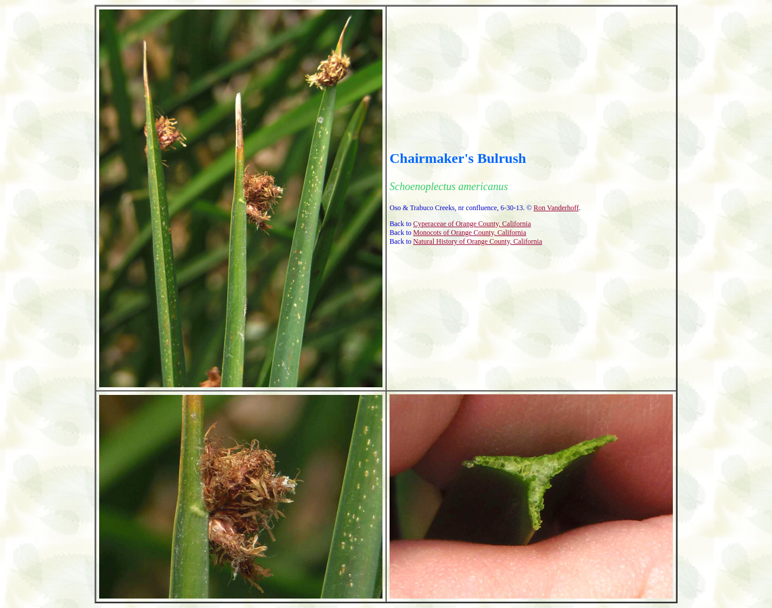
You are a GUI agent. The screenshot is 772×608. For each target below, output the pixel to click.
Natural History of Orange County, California (477, 241)
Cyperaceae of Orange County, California (472, 224)
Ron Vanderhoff (556, 208)
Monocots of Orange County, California (469, 232)
